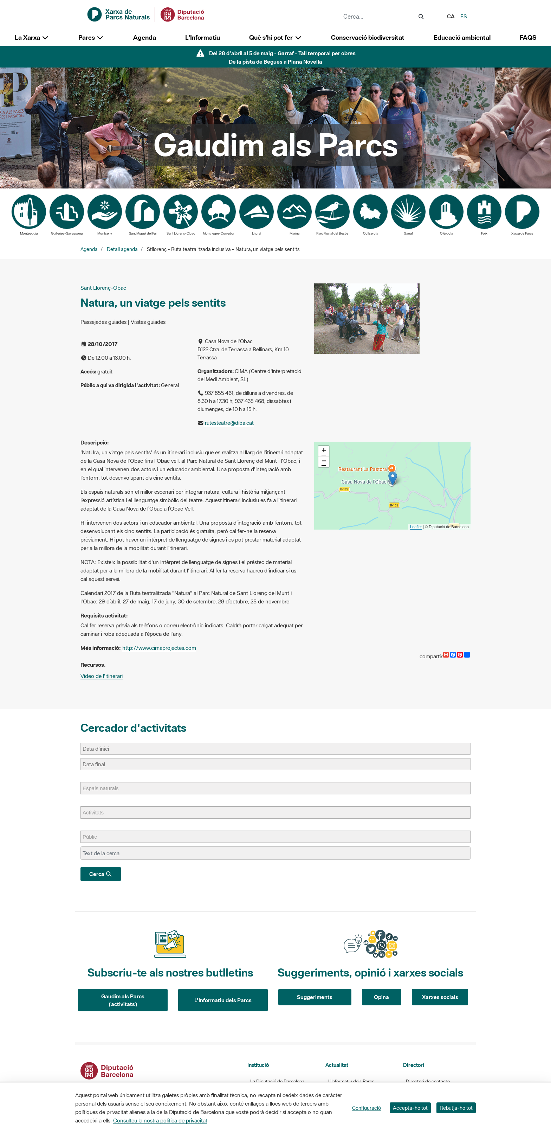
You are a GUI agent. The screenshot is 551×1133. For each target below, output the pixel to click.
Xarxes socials (440, 996)
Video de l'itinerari (101, 675)
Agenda (144, 37)
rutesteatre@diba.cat (229, 423)
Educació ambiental (462, 37)
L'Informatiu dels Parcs (223, 1000)
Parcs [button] (91, 37)
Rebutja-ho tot (456, 1108)
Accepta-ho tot (410, 1108)
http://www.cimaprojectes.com (159, 647)
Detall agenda (122, 249)
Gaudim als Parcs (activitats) (122, 1000)
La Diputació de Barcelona (277, 1081)
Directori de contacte (428, 1081)
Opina (381, 996)
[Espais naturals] (104, 788)
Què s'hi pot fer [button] (275, 37)
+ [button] (324, 451)
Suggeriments (314, 996)
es (463, 16)
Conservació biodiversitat (367, 37)
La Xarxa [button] (32, 37)
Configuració (366, 1108)
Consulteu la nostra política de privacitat (160, 1120)
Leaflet (416, 527)
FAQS (528, 37)
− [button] (324, 461)
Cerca (100, 873)
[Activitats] (96, 812)
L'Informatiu (202, 37)
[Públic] (93, 836)
